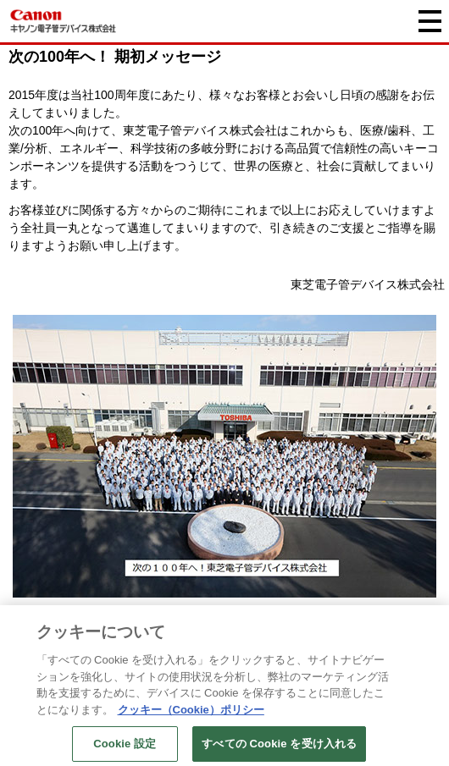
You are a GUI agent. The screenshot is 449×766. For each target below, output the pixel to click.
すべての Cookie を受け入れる (279, 747)
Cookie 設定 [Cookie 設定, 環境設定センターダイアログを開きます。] (124, 747)
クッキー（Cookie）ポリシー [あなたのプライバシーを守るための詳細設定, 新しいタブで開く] (191, 713)
